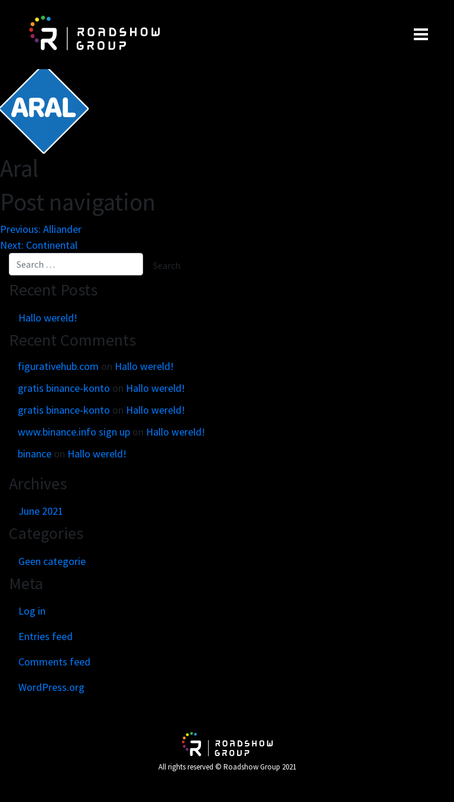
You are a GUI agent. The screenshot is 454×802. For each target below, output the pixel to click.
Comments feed (54, 661)
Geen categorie (52, 561)
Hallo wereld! (47, 317)
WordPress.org (51, 687)
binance (34, 453)
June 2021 (40, 511)
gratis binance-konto (64, 388)
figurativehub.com (58, 366)
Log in (32, 611)
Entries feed (45, 636)
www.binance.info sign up (74, 432)
